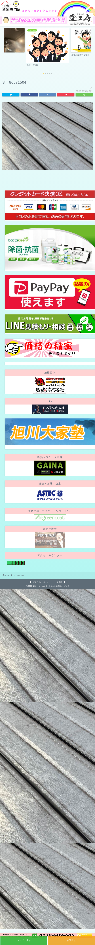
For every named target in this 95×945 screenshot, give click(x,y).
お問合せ (71, 940)
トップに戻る (24, 940)
